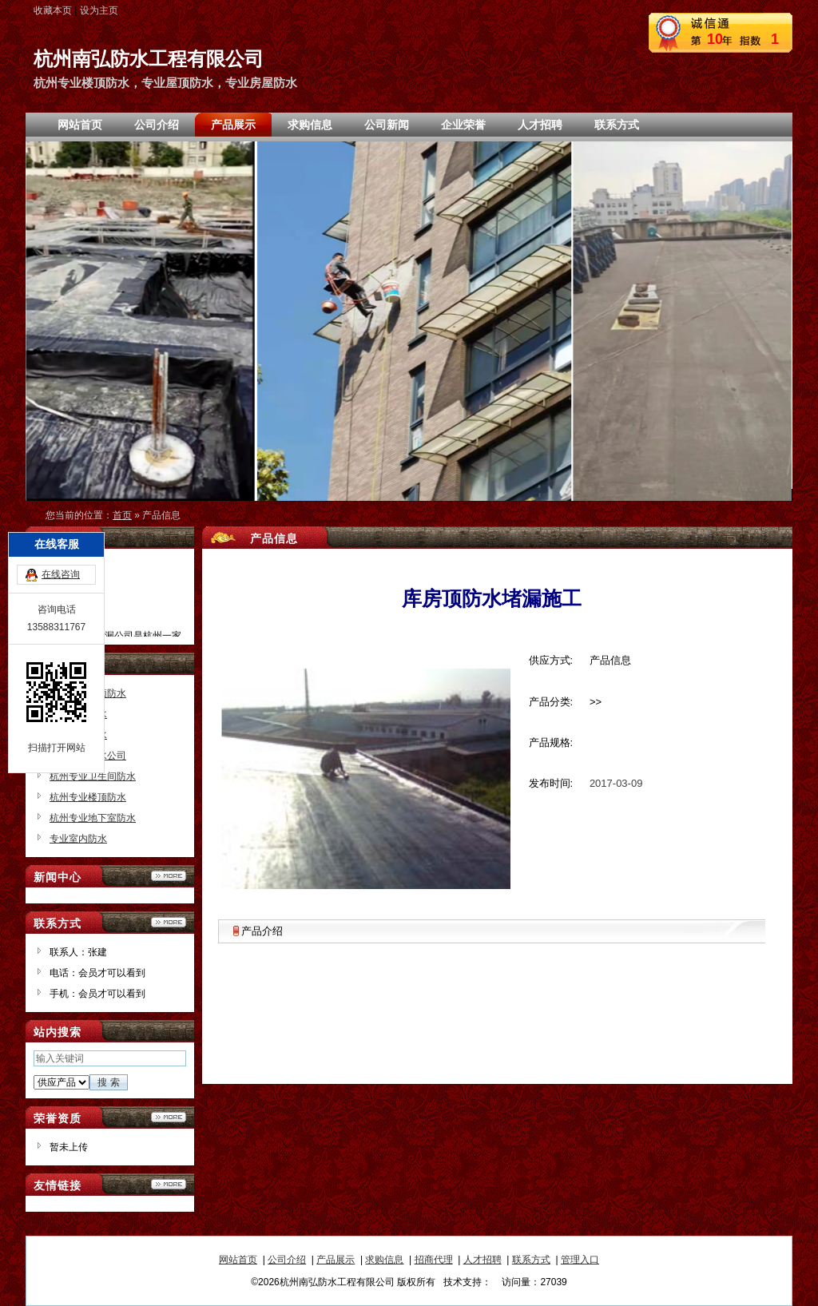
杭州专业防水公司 (88, 755)
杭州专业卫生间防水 (93, 776)
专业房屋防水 (78, 734)
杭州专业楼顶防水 (88, 797)
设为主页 (99, 10)
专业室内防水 (78, 838)
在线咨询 (61, 506)
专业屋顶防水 (78, 714)
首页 (122, 515)
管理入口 (580, 1259)
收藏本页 (53, 10)
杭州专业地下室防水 (93, 818)
